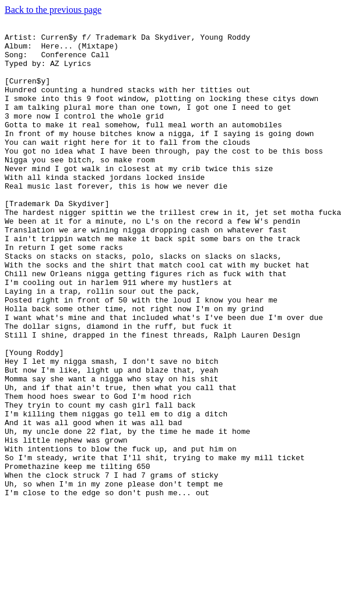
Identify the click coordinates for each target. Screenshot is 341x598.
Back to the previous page (53, 10)
